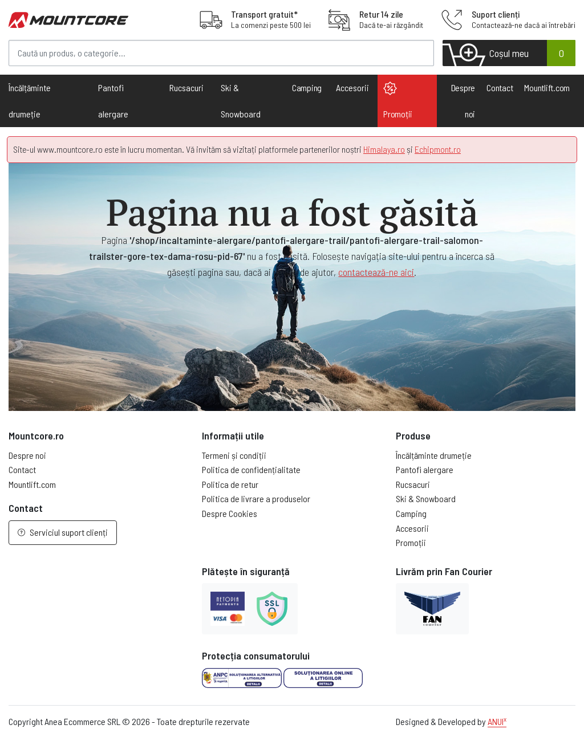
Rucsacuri (413, 484)
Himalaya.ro (384, 149)
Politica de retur (230, 484)
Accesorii (412, 528)
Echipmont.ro (438, 149)
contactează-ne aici (376, 272)
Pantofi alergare (424, 469)
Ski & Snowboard (426, 498)
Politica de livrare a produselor (256, 498)
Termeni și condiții (234, 455)
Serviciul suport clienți (63, 532)
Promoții (397, 100)
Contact (499, 87)
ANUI (497, 721)
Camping (307, 87)
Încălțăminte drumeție (434, 455)
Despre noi (463, 100)
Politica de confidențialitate (251, 469)
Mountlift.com (547, 87)
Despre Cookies (229, 513)
